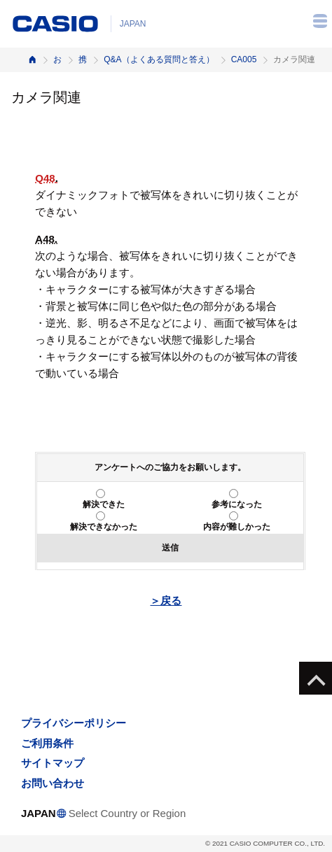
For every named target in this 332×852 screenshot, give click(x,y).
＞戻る (165, 600)
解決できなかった (103, 527)
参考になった (237, 504)
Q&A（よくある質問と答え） (159, 59)
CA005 (244, 59)
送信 (170, 548)
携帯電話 (82, 59)
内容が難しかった (236, 527)
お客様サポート (57, 59)
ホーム (32, 59)
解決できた (104, 504)
